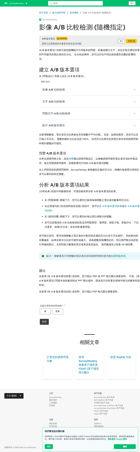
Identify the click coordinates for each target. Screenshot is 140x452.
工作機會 (53, 402)
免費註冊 (131, 41)
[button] (89, 90)
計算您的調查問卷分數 (58, 359)
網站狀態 (53, 423)
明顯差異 (121, 256)
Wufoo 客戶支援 (101, 411)
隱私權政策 (99, 426)
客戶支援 (43, 12)
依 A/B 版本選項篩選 (110, 206)
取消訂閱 (53, 426)
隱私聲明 (112, 439)
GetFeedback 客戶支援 (103, 400)
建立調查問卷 (58, 12)
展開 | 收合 (45, 81)
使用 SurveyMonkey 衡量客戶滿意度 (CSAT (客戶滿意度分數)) (89, 364)
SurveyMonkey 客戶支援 (104, 397)
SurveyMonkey (55, 397)
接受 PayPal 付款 (120, 357)
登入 (132, 3)
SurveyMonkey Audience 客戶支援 (108, 405)
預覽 (71, 158)
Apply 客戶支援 (100, 413)
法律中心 (98, 423)
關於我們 (53, 400)
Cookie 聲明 (121, 439)
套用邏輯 (74, 12)
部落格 (52, 405)
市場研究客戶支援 (101, 402)
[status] (89, 41)
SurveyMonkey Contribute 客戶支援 (109, 408)
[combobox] (14, 396)
